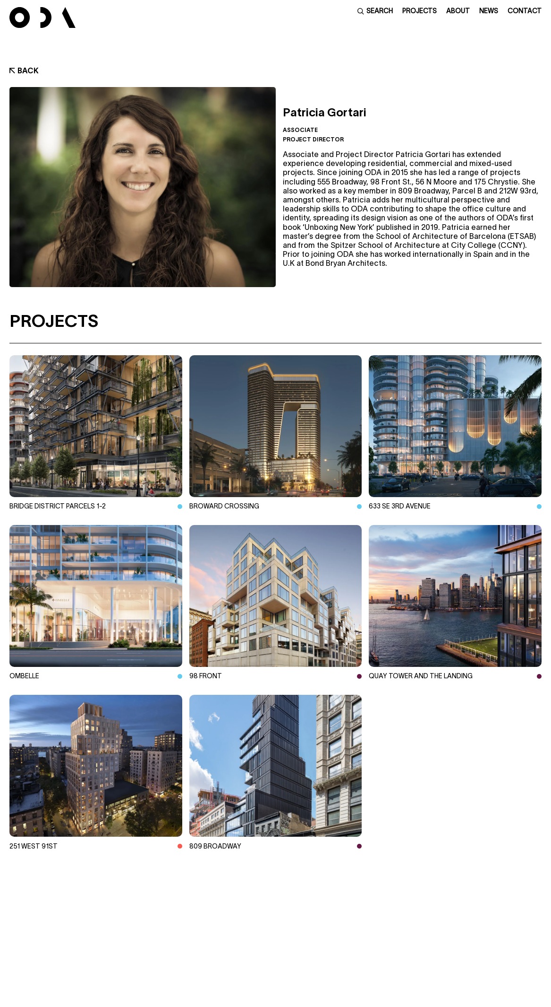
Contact (525, 11)
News (488, 11)
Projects (419, 11)
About (458, 11)
